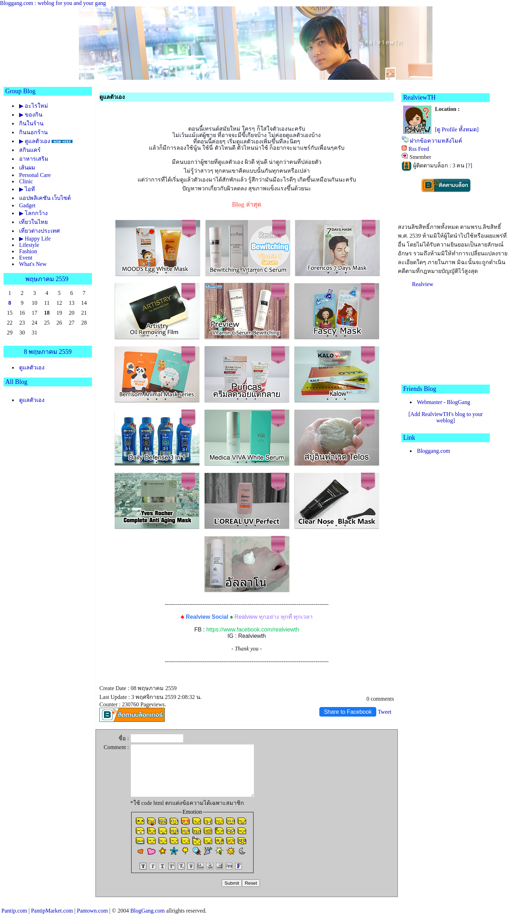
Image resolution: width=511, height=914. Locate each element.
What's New (33, 264)
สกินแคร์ (30, 150)
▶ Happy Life (35, 239)
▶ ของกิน (30, 115)
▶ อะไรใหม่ (33, 106)
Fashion (28, 251)
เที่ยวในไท (33, 222)
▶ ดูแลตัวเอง (34, 141)
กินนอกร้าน (33, 132)
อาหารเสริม (33, 159)
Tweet (384, 712)
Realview (422, 284)
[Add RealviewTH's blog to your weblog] (445, 417)
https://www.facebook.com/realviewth (252, 630)
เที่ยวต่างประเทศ (39, 231)
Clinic (26, 181)
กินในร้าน (31, 123)
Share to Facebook (348, 712)
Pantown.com (92, 911)
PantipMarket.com (52, 911)
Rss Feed (418, 149)
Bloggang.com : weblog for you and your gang (53, 3)
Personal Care (35, 175)
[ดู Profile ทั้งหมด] (456, 129)
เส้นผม (27, 168)
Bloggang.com (433, 451)
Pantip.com (14, 911)
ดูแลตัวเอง (32, 367)
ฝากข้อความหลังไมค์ (436, 141)
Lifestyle (29, 245)
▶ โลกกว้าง (33, 213)
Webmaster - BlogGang (443, 402)
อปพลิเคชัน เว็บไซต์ (45, 198)
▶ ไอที (27, 189)
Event (25, 258)
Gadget (27, 205)
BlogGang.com (147, 911)
